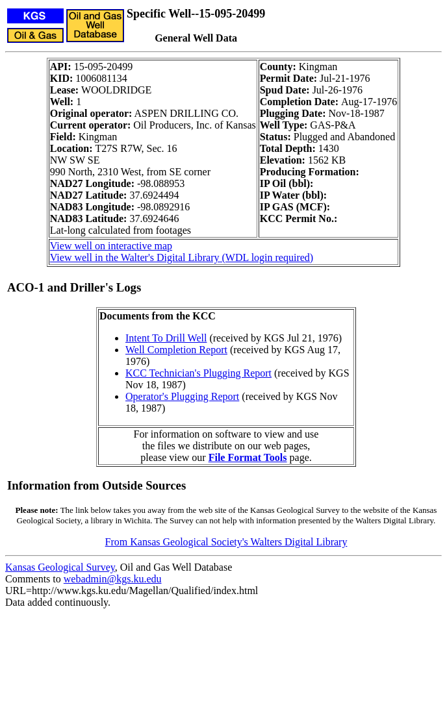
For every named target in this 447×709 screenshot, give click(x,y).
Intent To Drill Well (166, 337)
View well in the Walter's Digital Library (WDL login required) (181, 257)
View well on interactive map (111, 245)
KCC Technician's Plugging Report (198, 373)
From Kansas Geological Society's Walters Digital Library (226, 541)
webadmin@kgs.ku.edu (113, 578)
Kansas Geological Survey (60, 567)
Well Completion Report (176, 349)
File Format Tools (248, 457)
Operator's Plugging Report (182, 396)
